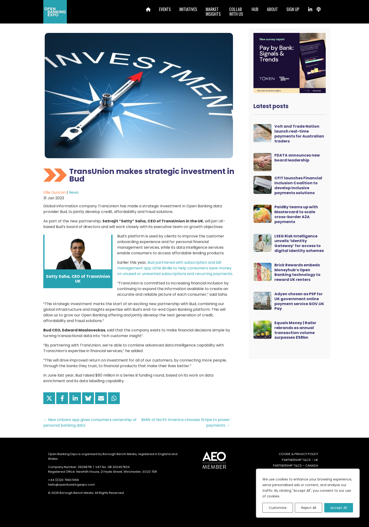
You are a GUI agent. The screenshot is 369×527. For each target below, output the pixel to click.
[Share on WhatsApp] (114, 398)
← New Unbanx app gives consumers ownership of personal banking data (89, 422)
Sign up (292, 9)
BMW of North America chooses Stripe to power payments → (185, 422)
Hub (255, 9)
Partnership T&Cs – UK (300, 460)
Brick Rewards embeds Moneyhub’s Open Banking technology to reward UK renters (297, 272)
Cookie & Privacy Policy (298, 454)
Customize (278, 507)
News (74, 192)
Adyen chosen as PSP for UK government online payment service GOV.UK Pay (299, 301)
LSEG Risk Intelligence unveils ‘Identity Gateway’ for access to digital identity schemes (299, 243)
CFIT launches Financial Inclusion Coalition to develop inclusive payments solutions (298, 185)
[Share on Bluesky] (88, 398)
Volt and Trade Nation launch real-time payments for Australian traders (299, 134)
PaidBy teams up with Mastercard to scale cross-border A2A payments (296, 214)
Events (165, 9)
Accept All (338, 507)
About (272, 9)
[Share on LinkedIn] (75, 398)
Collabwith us (236, 11)
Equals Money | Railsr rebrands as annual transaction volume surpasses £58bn (295, 330)
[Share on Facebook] (62, 398)
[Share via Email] (101, 398)
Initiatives (188, 9)
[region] (308, 493)
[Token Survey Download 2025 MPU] (289, 62)
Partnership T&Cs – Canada (295, 465)
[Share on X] (49, 398)
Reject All (308, 507)
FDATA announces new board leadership (297, 158)
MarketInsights (213, 11)
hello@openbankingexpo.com (71, 484)
